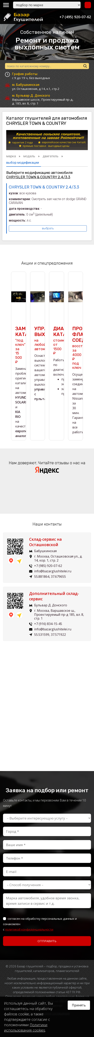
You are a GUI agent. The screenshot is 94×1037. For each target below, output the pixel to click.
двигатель (51, 156)
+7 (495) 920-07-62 (75, 16)
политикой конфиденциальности (29, 929)
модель (29, 156)
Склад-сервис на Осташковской (45, 542)
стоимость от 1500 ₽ (63, 340)
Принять (79, 1005)
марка (11, 156)
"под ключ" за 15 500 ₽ (20, 345)
